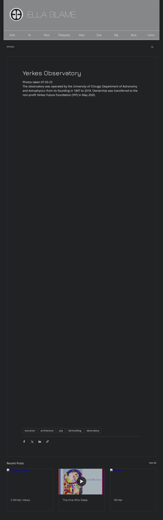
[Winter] (133, 481)
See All (152, 462)
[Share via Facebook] (24, 441)
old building (74, 430)
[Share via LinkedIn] (39, 441)
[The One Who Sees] (82, 481)
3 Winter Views (20, 500)
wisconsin (30, 430)
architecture (47, 430)
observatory (93, 430)
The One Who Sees (75, 500)
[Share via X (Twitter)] (31, 441)
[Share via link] (47, 441)
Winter (118, 500)
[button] (152, 47)
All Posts (10, 47)
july (61, 430)
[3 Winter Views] (30, 481)
